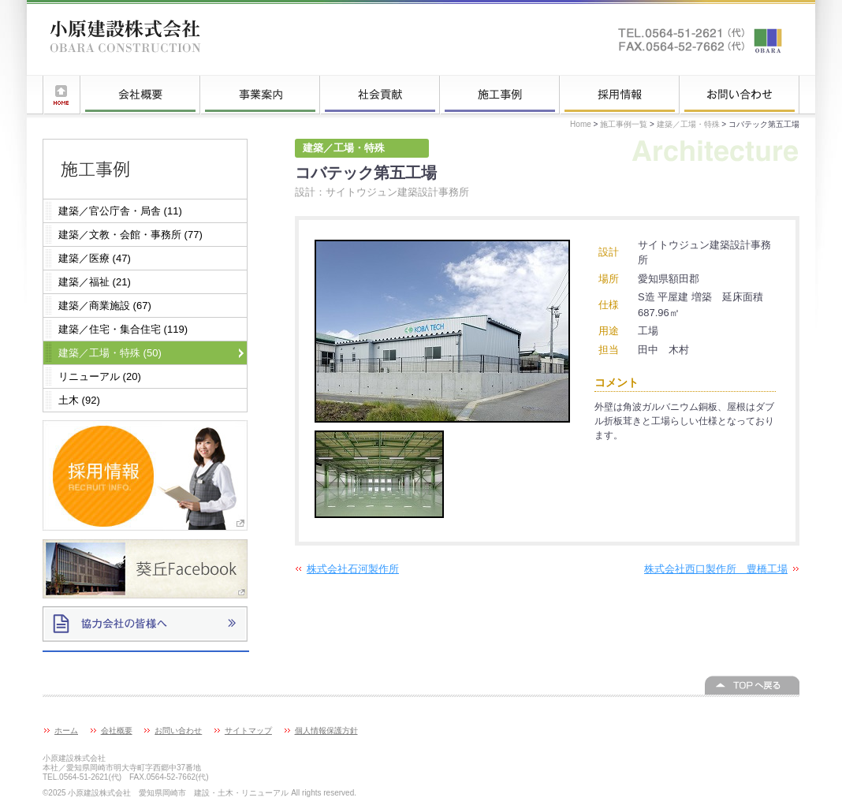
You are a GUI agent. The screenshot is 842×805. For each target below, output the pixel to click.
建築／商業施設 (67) (104, 305)
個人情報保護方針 (326, 730)
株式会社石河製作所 (353, 569)
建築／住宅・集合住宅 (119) (123, 329)
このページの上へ (752, 685)
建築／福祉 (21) (94, 282)
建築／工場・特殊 (688, 124)
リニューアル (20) (99, 376)
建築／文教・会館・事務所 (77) (130, 234)
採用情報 (620, 94)
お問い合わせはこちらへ (701, 39)
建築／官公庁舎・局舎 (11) (120, 211)
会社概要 (140, 94)
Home (580, 124)
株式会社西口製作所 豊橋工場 (716, 569)
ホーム (61, 94)
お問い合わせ (739, 94)
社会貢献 (380, 94)
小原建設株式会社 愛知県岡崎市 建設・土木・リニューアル (125, 39)
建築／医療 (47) (94, 258)
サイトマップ (248, 730)
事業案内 (260, 94)
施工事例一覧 (500, 94)
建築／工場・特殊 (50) (110, 353)
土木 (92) (79, 400)
